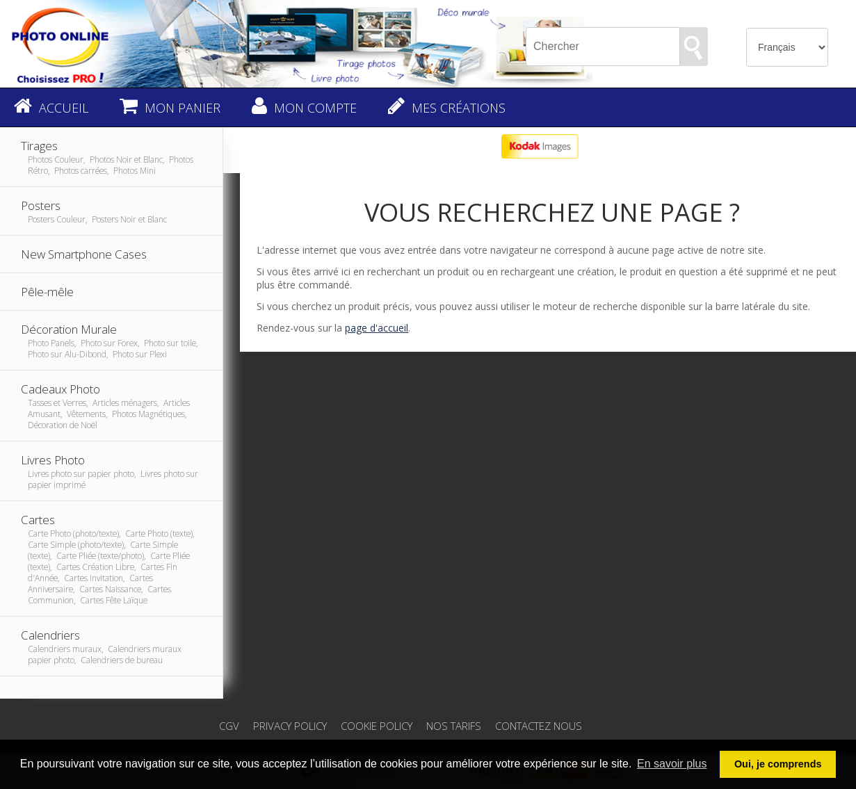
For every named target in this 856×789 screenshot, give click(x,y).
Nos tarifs (453, 726)
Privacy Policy (290, 726)
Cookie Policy (376, 726)
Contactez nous (538, 726)
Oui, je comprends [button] (778, 764)
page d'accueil (376, 327)
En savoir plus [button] (672, 764)
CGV (229, 726)
